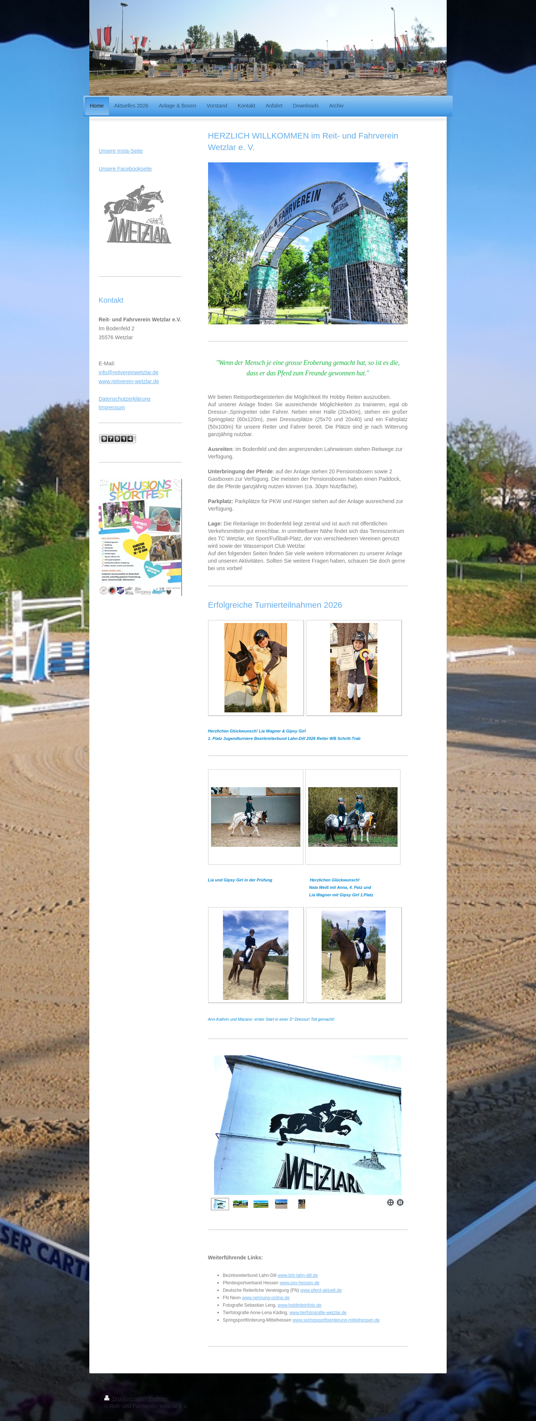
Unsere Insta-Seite (121, 151)
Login (425, 1399)
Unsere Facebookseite (125, 169)
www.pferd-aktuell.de (321, 1290)
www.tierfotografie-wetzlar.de (318, 1312)
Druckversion (124, 1399)
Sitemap (157, 1399)
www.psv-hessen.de (299, 1282)
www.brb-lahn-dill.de (298, 1275)
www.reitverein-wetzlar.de (129, 381)
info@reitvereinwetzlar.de (129, 372)
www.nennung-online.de (266, 1297)
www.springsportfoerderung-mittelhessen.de (336, 1320)
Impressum (112, 407)
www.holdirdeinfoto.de (299, 1305)
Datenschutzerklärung (124, 399)
